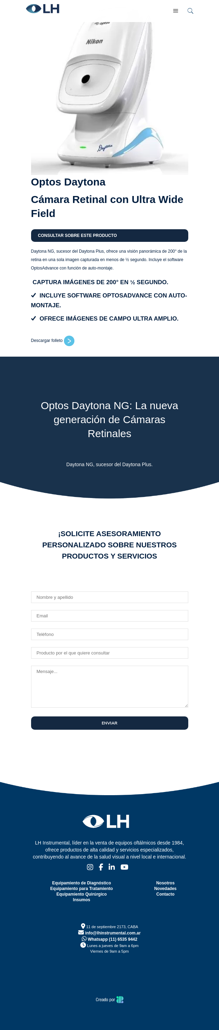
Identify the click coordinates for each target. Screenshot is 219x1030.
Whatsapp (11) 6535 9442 (109, 939)
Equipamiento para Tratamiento (81, 888)
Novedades (165, 888)
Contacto (165, 894)
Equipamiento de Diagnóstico (81, 883)
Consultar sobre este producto (77, 235)
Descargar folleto (52, 340)
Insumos (81, 899)
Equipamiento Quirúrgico (81, 894)
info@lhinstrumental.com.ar (109, 933)
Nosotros (165, 883)
